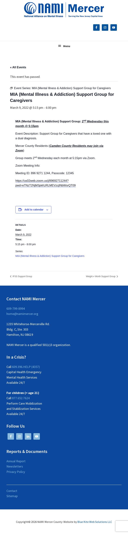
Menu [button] (66, 46)
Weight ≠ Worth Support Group (101, 276)
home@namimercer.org (22, 314)
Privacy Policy (15, 472)
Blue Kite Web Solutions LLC (94, 522)
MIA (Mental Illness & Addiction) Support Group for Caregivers (49, 256)
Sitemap (12, 496)
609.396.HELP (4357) (26, 367)
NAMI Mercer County (64, 10)
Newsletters (14, 466)
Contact (11, 491)
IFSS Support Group (22, 276)
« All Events (18, 67)
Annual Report (15, 461)
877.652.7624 (21, 398)
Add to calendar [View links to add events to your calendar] (33, 209)
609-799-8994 (15, 308)
